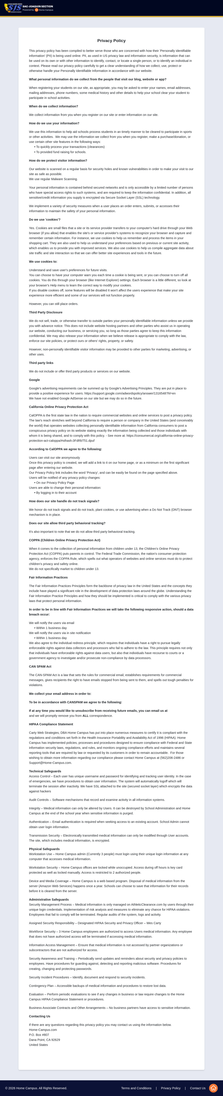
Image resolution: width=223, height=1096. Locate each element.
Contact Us (198, 1088)
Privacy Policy (171, 1088)
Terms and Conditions (136, 1088)
